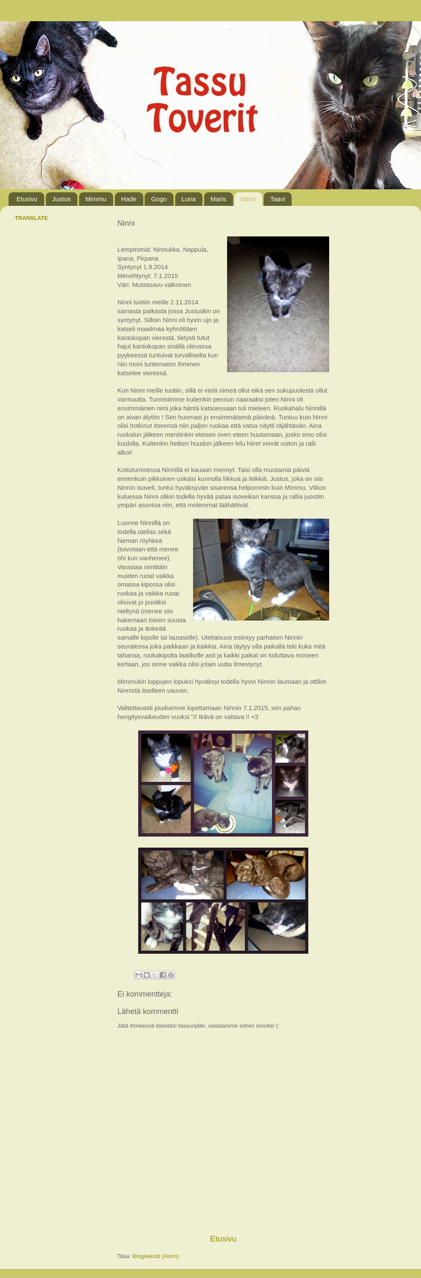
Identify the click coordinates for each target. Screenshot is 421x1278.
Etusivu (27, 198)
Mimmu (95, 198)
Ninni (248, 198)
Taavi (277, 198)
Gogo (159, 198)
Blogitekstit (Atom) (155, 1256)
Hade (129, 198)
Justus (61, 198)
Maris (218, 198)
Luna (189, 198)
